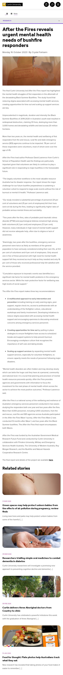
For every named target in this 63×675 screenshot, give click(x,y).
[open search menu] (52, 4)
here (51, 460)
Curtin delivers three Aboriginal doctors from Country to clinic (27, 609)
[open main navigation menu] (58, 4)
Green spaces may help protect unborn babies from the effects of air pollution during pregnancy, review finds (30, 508)
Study (46, 4)
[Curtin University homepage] (12, 4)
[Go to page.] (6, 13)
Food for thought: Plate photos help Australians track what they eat (31, 659)
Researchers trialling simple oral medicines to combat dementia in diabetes (31, 559)
